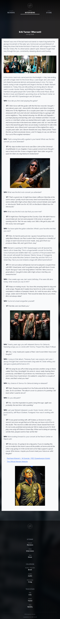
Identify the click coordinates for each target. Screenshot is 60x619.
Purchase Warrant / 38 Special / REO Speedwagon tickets (28, 458)
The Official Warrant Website (17, 462)
